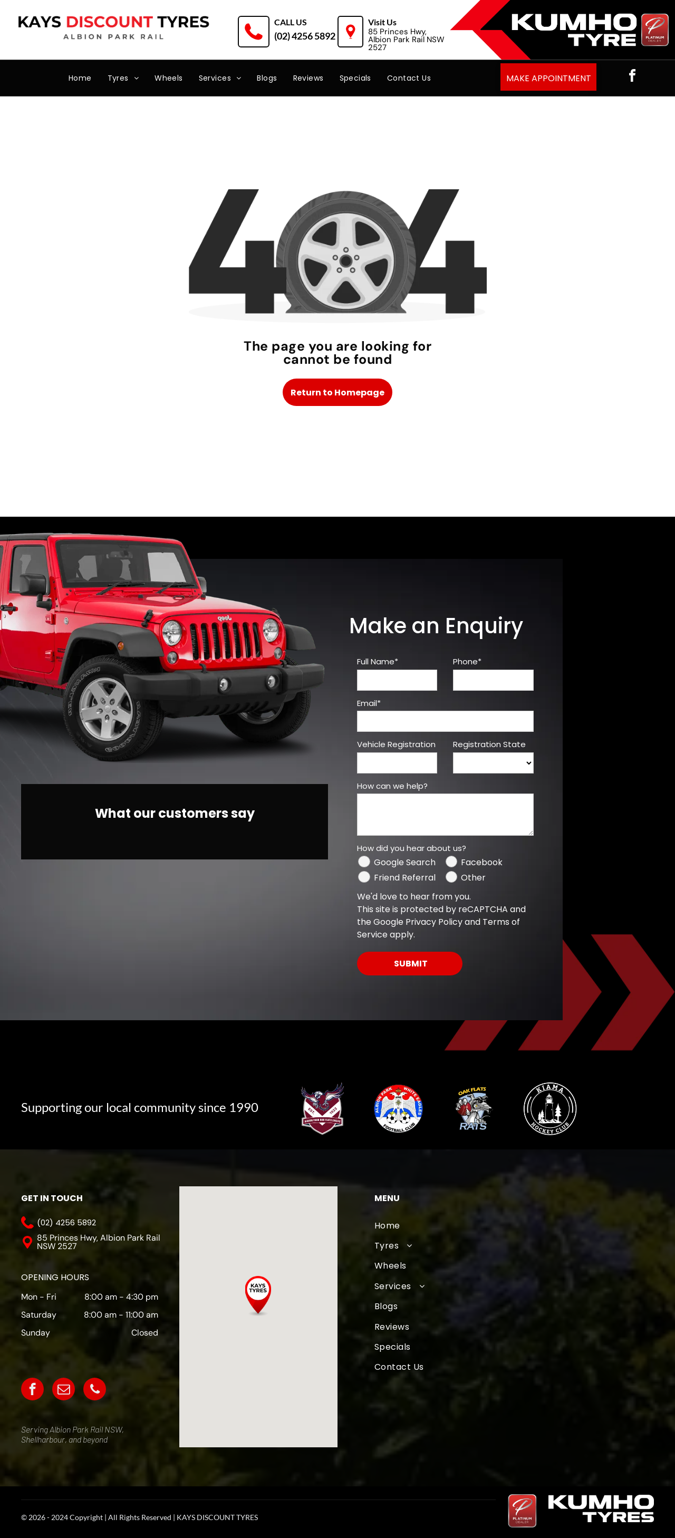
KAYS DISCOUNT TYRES (217, 1517)
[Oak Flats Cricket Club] (474, 1108)
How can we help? (392, 785)
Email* (369, 703)
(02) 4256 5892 (304, 36)
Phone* (467, 661)
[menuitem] (80, 78)
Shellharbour (43, 1439)
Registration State (489, 744)
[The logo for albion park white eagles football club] (398, 1108)
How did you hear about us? (411, 848)
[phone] (94, 1390)
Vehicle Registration (396, 744)
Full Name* (377, 661)
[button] (258, 1296)
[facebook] (632, 77)
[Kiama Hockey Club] (549, 1108)
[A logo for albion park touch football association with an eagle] (322, 1108)
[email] (63, 1390)
